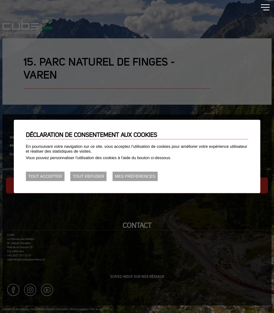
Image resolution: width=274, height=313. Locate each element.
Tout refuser (88, 176)
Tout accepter (45, 176)
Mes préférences (135, 176)
